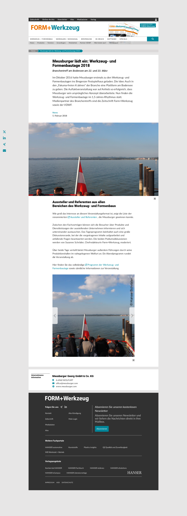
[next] (132, 342)
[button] (93, 342)
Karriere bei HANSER (53, 494)
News (55, 117)
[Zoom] (133, 387)
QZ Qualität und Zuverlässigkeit (115, 473)
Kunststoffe (73, 473)
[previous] (55, 342)
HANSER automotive (53, 473)
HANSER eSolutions (118, 494)
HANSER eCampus (52, 499)
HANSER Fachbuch (76, 494)
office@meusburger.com (67, 410)
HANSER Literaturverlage (77, 499)
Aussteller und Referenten (95, 231)
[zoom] (155, 203)
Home (33, 51)
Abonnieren (101, 446)
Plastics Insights (90, 473)
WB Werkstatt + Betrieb (54, 478)
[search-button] (152, 39)
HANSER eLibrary (97, 494)
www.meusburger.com (66, 413)
